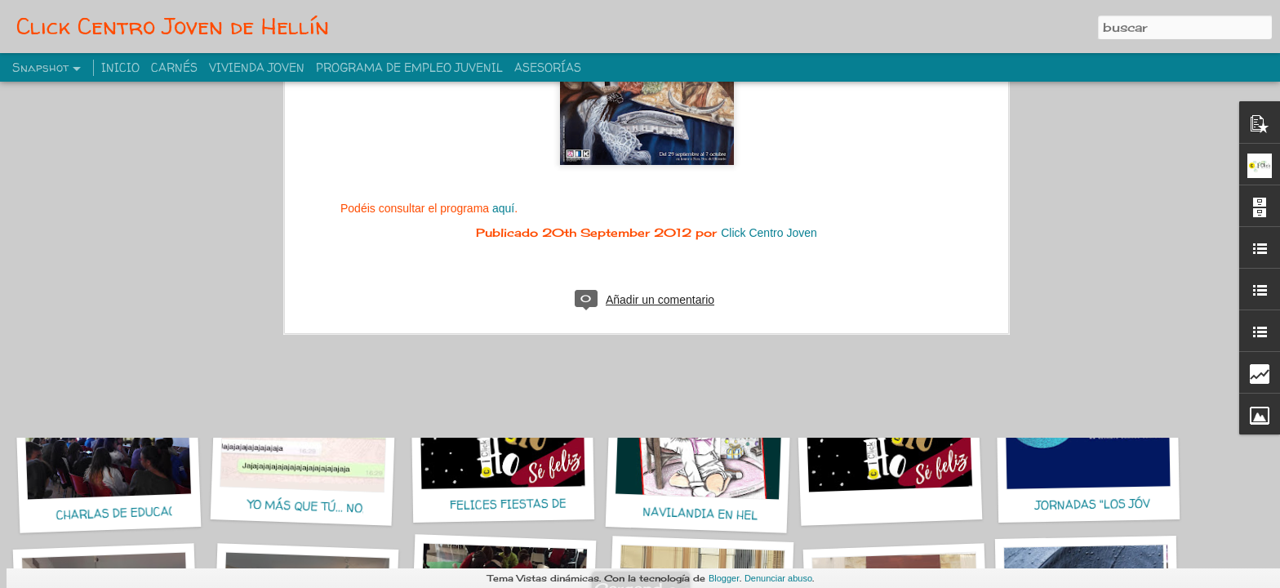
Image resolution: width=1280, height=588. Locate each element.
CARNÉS (174, 67)
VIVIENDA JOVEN (256, 67)
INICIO (120, 67)
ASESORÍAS (547, 67)
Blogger (724, 578)
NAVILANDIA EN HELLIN (710, 514)
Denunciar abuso (778, 578)
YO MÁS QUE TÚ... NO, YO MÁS (329, 507)
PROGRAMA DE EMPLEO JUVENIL (409, 67)
